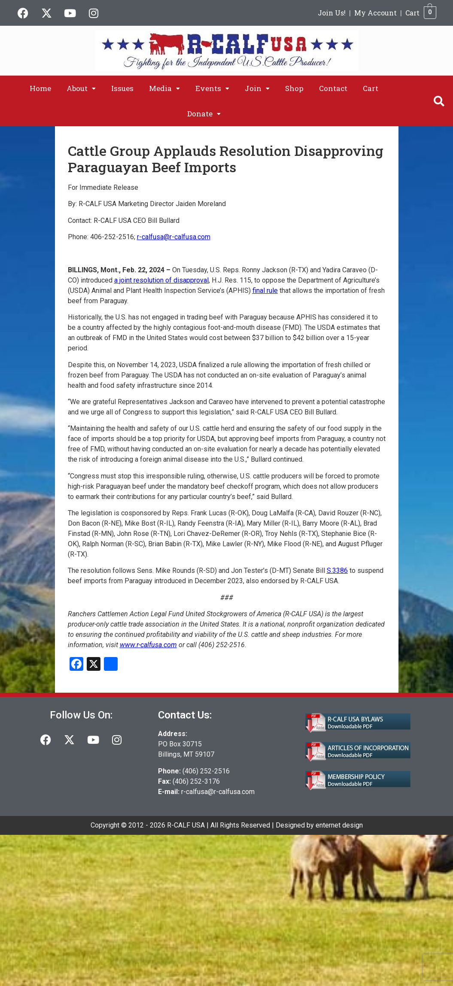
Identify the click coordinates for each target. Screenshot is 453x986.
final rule (265, 290)
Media (164, 88)
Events (212, 88)
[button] (81, 88)
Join (257, 88)
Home (40, 88)
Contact (333, 88)
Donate (204, 114)
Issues (122, 88)
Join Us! (332, 12)
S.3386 (337, 570)
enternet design (339, 825)
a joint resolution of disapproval (161, 280)
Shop (294, 88)
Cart (412, 12)
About (81, 88)
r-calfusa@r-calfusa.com (218, 792)
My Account (375, 12)
